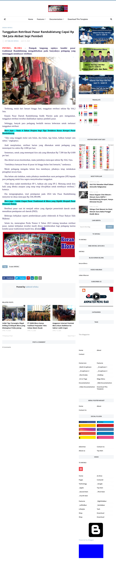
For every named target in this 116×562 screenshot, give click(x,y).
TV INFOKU (82, 240)
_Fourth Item (83, 496)
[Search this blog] (92, 227)
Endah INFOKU (7, 28)
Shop (80, 513)
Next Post (71, 336)
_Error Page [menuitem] (83, 379)
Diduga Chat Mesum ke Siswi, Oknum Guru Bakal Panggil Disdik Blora (101, 211)
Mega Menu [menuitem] (101, 379)
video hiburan (84, 275)
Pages (81, 480)
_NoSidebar (101, 505)
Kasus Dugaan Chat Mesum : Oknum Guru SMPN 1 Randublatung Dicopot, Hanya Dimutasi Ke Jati (101, 198)
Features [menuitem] (40, 19)
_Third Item (101, 492)
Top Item (100, 451)
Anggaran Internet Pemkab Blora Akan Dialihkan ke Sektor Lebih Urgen (63, 325)
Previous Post (8, 336)
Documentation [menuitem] (56, 19)
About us (82, 451)
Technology (83, 484)
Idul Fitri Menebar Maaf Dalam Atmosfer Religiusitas (101, 185)
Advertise (82, 447)
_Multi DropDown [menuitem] (85, 367)
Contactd (100, 480)
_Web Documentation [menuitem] (104, 383)
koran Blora (83, 263)
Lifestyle (82, 509)
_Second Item (83, 492)
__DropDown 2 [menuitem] (84, 371)
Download (100, 513)
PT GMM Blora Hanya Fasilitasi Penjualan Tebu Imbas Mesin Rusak (37, 325)
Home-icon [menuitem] (82, 363)
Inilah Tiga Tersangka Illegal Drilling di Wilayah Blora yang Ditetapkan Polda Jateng (13, 325)
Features (82, 501)
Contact (81, 354)
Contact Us (82, 410)
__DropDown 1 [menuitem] (102, 367)
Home (81, 350)
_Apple (81, 488)
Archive (99, 476)
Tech (98, 509)
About (99, 350)
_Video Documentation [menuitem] (87, 387)
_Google (99, 484)
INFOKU (81, 251)
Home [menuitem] (30, 19)
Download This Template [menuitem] (78, 19)
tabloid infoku (13, 41)
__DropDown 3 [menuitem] (102, 371)
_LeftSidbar (83, 505)
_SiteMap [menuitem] (100, 375)
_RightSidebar (102, 501)
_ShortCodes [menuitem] (83, 375)
